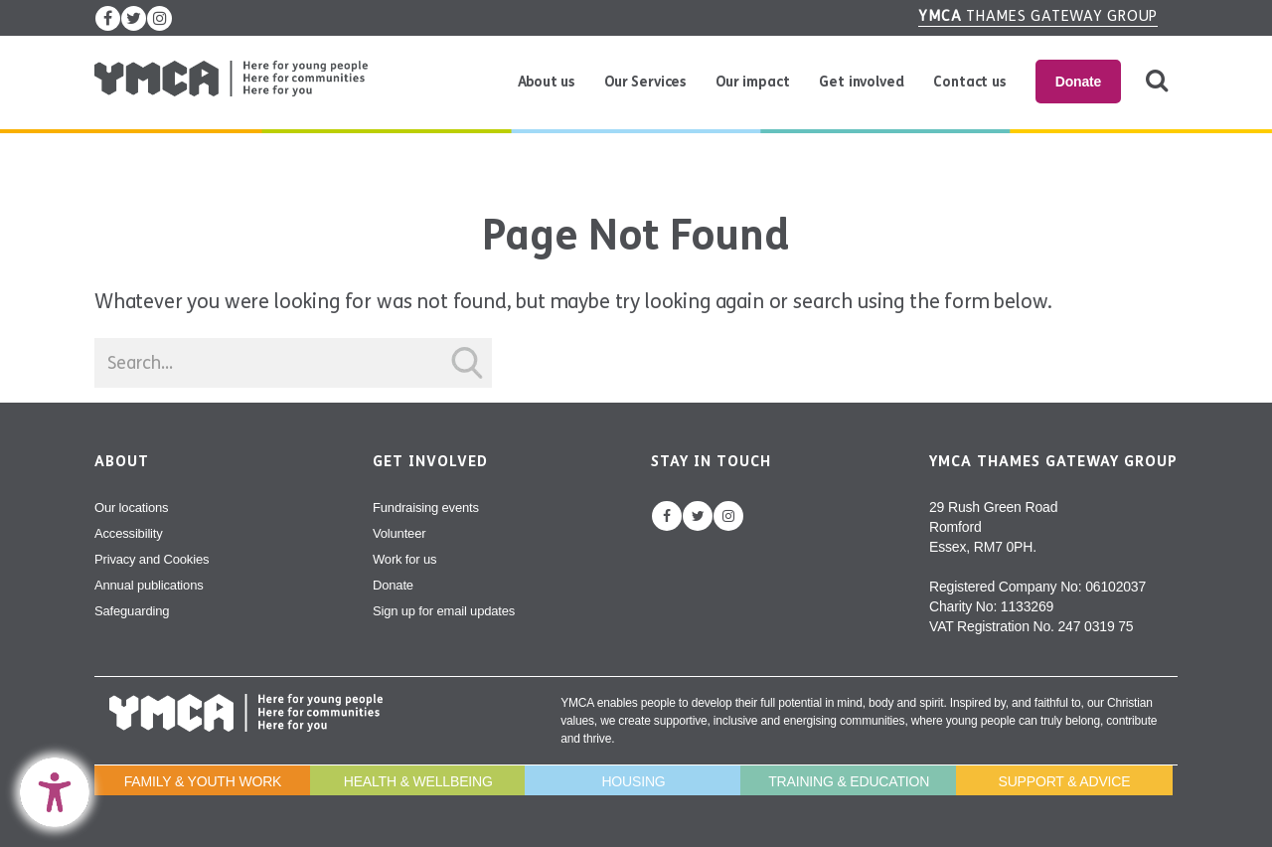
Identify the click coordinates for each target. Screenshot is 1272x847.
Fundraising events (426, 507)
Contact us (969, 82)
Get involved (861, 82)
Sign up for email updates (444, 610)
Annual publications (149, 585)
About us (546, 82)
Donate (1078, 81)
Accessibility (128, 533)
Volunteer (399, 533)
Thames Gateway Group (1038, 16)
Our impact (752, 82)
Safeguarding (131, 610)
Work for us (404, 559)
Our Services (645, 82)
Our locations (131, 507)
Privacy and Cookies (151, 559)
